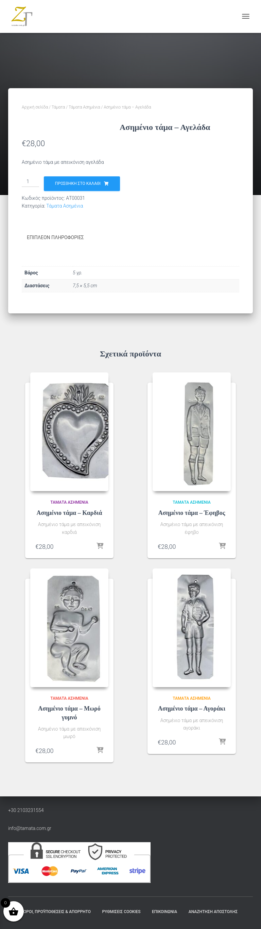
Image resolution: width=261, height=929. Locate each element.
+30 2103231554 (26, 810)
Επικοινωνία (164, 911)
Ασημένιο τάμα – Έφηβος (191, 512)
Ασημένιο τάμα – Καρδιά (69, 512)
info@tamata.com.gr (29, 828)
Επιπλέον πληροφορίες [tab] (55, 237)
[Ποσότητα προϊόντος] (128, 181)
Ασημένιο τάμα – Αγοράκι (191, 708)
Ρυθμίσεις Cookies (121, 911)
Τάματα (58, 107)
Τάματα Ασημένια (84, 107)
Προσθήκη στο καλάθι (175, 183)
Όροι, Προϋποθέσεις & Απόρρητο (57, 911)
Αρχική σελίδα (35, 107)
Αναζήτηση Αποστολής (213, 911)
